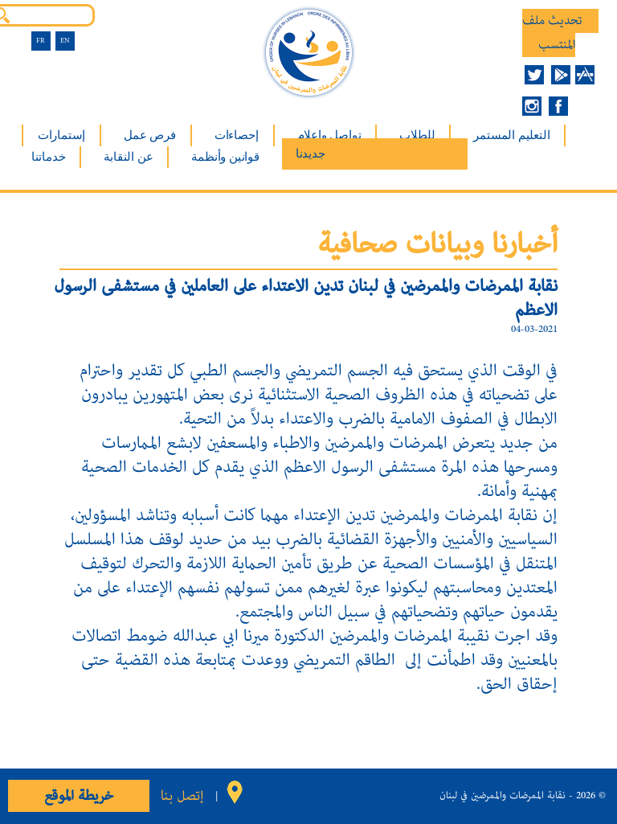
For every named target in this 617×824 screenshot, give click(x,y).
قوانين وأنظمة (225, 157)
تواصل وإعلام (329, 135)
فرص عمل (150, 135)
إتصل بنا (182, 796)
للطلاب (417, 135)
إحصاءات (237, 135)
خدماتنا (48, 157)
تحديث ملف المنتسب (552, 33)
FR (40, 40)
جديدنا (310, 153)
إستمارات (61, 135)
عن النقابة (128, 157)
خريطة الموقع (78, 796)
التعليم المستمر (511, 135)
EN (65, 40)
